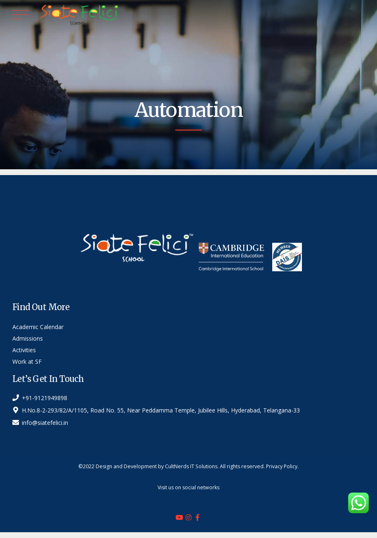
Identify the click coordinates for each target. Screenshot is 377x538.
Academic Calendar (38, 327)
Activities (24, 350)
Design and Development (126, 466)
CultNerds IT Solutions (191, 466)
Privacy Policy (281, 466)
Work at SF (27, 361)
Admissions (27, 338)
